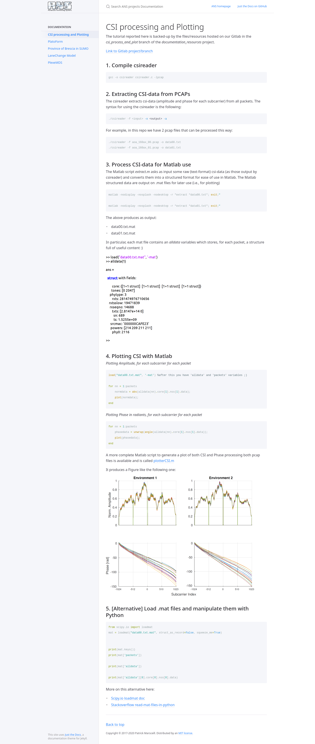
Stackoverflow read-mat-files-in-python (143, 704)
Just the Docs (73, 735)
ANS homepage (221, 6)
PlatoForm (55, 41)
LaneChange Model (62, 55)
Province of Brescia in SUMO (68, 48)
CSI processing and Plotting (68, 34)
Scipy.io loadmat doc (128, 698)
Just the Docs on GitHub (252, 6)
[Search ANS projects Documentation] (153, 6)
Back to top (115, 724)
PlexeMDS (55, 62)
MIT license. (185, 733)
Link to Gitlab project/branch (129, 51)
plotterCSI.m (164, 460)
